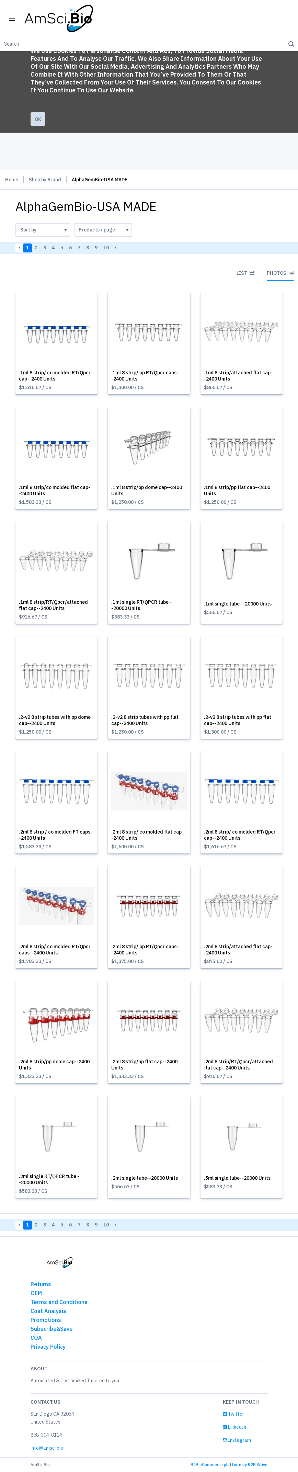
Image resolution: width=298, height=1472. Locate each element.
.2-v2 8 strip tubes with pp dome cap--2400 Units (55, 720)
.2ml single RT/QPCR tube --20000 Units (49, 1179)
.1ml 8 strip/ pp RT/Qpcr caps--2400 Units (145, 376)
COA (36, 1337)
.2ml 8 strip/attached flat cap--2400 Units (238, 949)
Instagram (237, 1440)
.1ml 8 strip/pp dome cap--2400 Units (146, 490)
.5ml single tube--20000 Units (237, 1178)
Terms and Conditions (59, 1302)
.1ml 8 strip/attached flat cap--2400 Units (238, 376)
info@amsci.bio (47, 1448)
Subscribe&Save (52, 1328)
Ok (38, 119)
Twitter (233, 1414)
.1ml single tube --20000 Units (238, 604)
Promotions (46, 1319)
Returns (41, 1284)
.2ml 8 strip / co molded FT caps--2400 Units (55, 835)
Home (11, 180)
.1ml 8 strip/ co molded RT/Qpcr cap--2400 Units (55, 376)
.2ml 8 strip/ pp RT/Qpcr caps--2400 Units (145, 949)
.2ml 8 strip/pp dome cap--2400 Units (54, 1064)
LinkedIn (234, 1427)
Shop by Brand (45, 180)
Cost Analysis (48, 1310)
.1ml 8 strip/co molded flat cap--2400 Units (54, 490)
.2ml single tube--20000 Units (144, 1178)
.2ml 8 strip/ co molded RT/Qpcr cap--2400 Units (240, 835)
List (245, 273)
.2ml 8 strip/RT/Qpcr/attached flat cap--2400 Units (238, 1064)
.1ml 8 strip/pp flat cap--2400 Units (237, 490)
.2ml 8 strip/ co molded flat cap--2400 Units (147, 835)
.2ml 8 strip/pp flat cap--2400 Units (144, 1064)
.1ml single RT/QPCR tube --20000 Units (141, 605)
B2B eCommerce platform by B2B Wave (229, 1464)
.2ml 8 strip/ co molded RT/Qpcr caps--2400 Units (55, 949)
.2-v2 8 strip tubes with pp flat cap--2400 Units (145, 720)
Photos (280, 273)
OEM (36, 1293)
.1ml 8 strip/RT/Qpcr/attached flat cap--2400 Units (53, 605)
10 (106, 248)
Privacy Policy (48, 1346)
